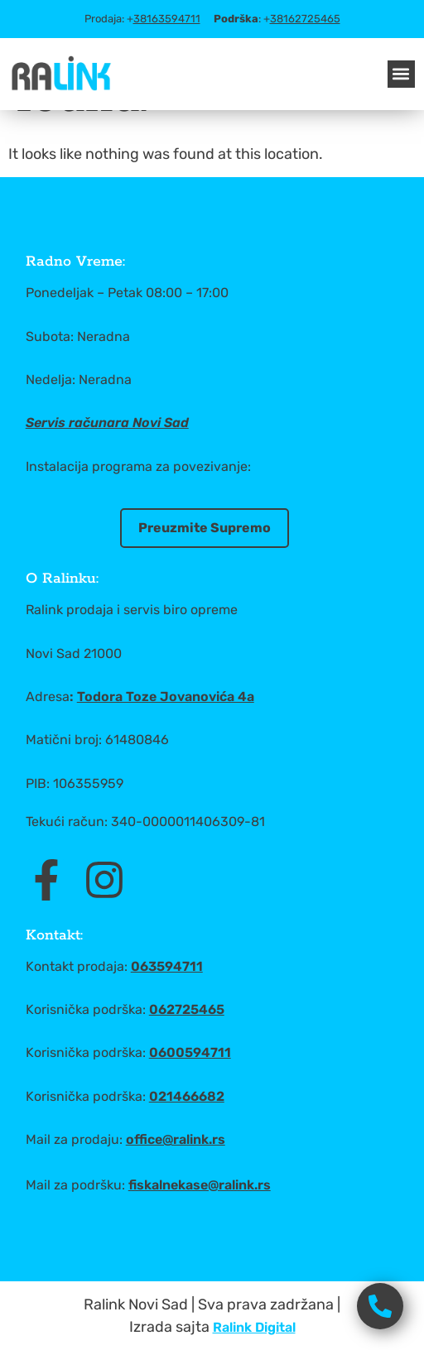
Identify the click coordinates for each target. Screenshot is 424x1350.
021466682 (186, 1096)
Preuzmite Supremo (204, 528)
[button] (401, 74)
